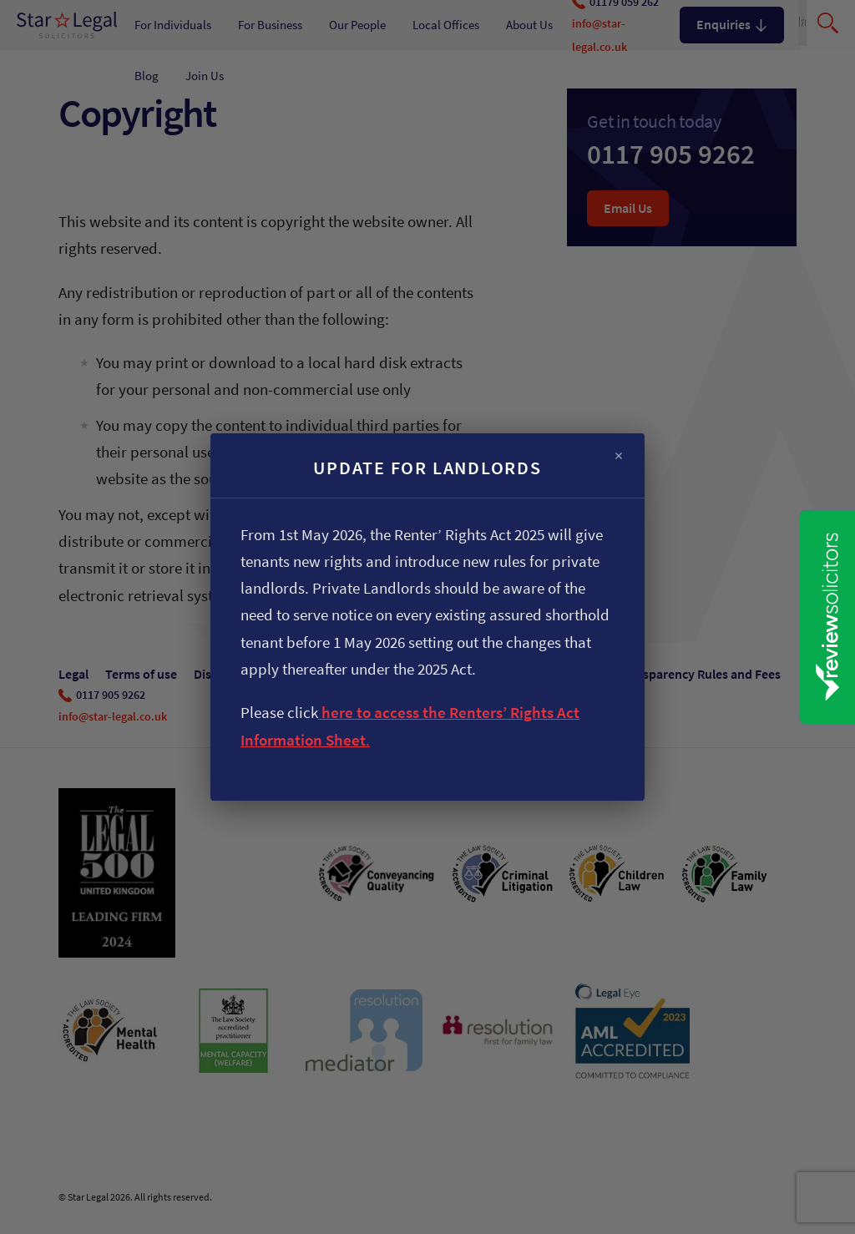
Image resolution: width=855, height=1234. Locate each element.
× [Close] (619, 456)
